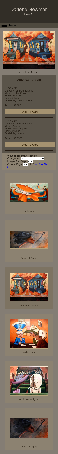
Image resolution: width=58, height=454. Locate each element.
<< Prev (39, 164)
